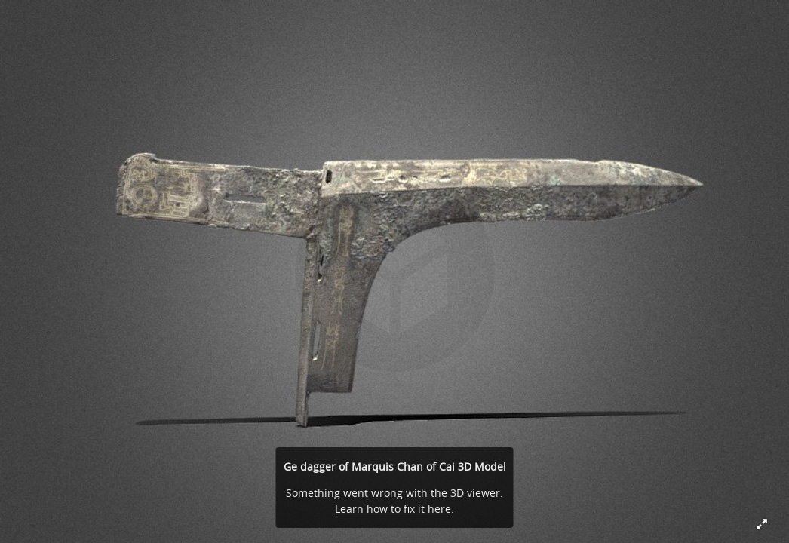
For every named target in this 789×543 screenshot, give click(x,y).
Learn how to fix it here (393, 509)
